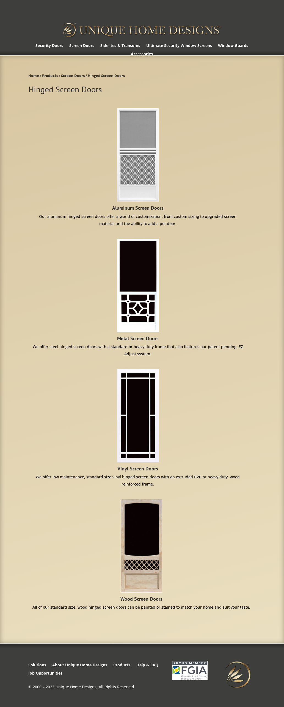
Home (33, 75)
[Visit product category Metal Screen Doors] (137, 298)
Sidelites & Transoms (120, 46)
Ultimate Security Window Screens (179, 46)
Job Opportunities (45, 673)
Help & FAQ (147, 665)
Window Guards (233, 46)
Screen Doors (81, 46)
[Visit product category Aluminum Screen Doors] (137, 167)
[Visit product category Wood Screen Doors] (141, 555)
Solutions (37, 665)
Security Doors (49, 46)
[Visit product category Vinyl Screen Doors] (137, 428)
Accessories (142, 54)
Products (50, 75)
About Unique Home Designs (79, 665)
